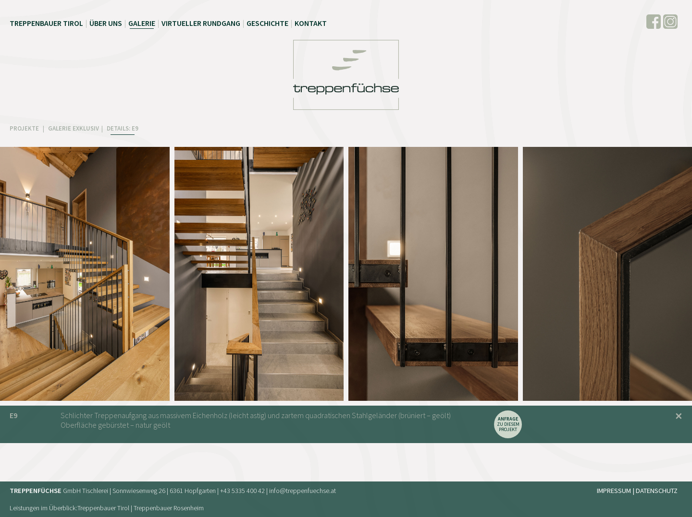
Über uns (105, 23)
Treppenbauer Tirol (46, 23)
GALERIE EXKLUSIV (73, 128)
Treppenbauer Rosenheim (169, 508)
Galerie (141, 23)
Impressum (614, 490)
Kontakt (311, 23)
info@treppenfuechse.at (302, 490)
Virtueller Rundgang (200, 23)
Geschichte (267, 23)
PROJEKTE (25, 128)
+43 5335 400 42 (242, 490)
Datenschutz (657, 490)
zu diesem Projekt (508, 424)
